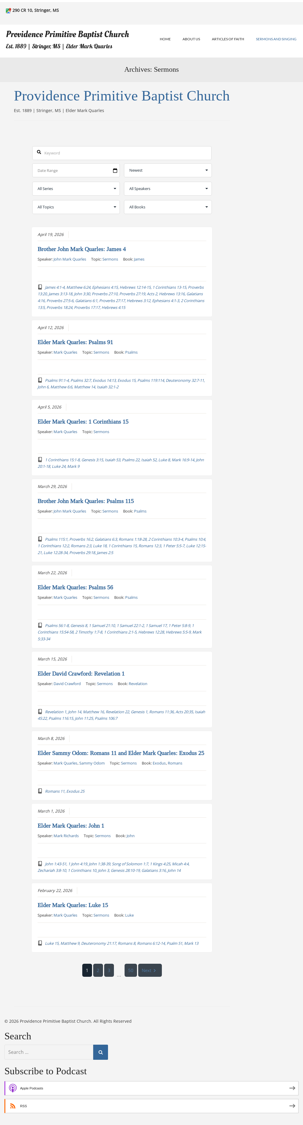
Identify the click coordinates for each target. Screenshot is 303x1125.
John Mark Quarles (70, 258)
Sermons (110, 258)
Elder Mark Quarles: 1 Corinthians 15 (83, 421)
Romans (175, 762)
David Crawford (67, 683)
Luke (129, 914)
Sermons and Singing (276, 39)
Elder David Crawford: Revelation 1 (81, 673)
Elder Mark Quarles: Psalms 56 (75, 587)
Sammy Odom (92, 762)
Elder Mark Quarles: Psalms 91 (75, 342)
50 (130, 970)
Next (150, 970)
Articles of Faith (228, 39)
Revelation (138, 683)
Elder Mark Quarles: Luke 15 (73, 905)
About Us (191, 39)
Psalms (131, 352)
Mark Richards (66, 835)
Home (165, 39)
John (131, 835)
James (139, 258)
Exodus (159, 762)
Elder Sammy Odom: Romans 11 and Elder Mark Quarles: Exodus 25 (121, 753)
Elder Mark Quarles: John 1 (71, 825)
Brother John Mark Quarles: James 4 (82, 249)
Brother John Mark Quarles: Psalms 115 (86, 501)
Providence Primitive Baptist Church (67, 34)
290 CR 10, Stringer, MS (35, 10)
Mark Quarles (65, 352)
